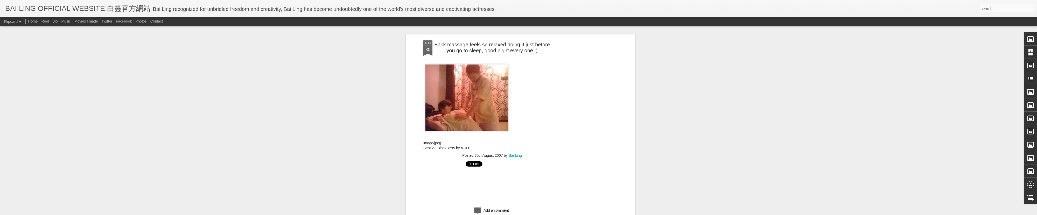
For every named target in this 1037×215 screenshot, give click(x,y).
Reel (45, 21)
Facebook (124, 21)
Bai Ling (515, 85)
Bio (55, 21)
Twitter (107, 21)
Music (66, 21)
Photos (141, 21)
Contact (156, 21)
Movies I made (86, 21)
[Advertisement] (492, 118)
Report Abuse (565, 211)
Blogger (550, 211)
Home (33, 21)
